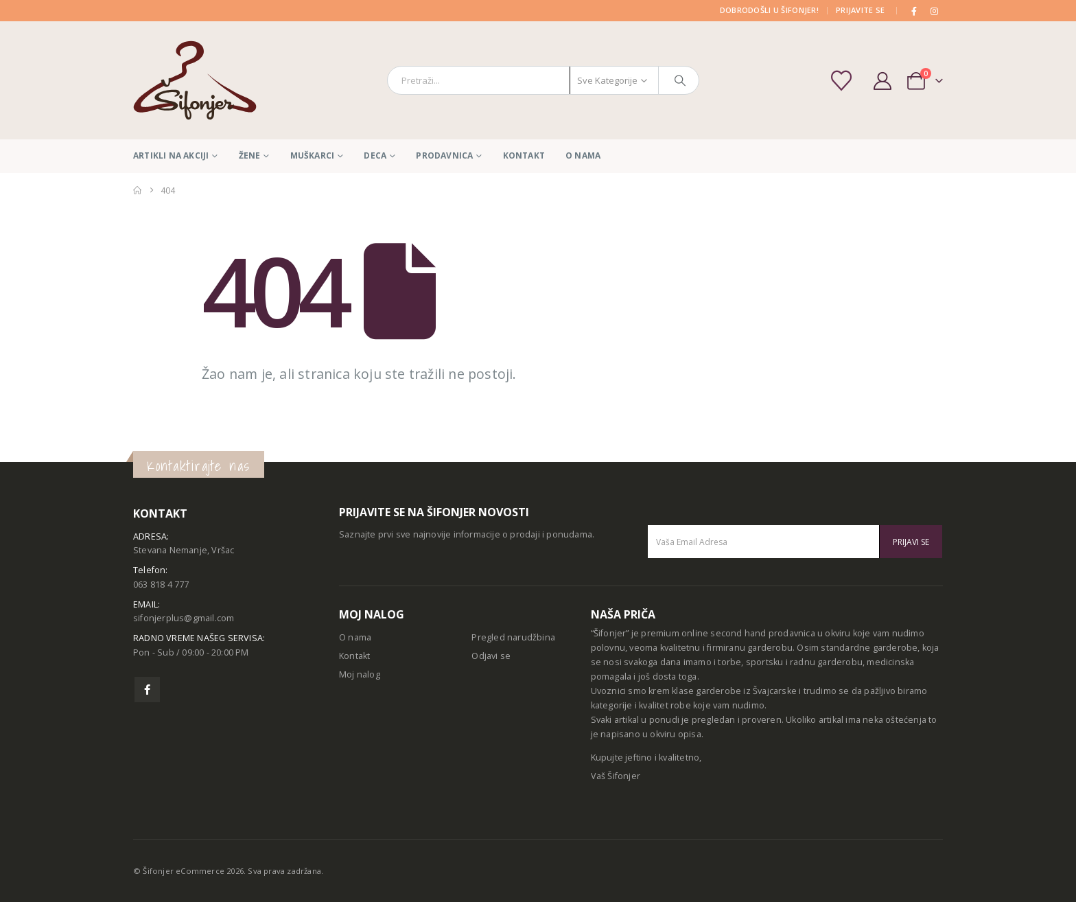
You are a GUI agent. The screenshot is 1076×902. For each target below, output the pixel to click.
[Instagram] (934, 11)
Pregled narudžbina (513, 637)
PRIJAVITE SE (860, 10)
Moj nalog (359, 674)
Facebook (147, 689)
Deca (375, 155)
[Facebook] (915, 11)
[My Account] (882, 80)
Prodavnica (444, 155)
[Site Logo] (195, 80)
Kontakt (524, 155)
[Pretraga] (680, 80)
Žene (250, 155)
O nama (582, 155)
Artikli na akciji (171, 155)
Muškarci (312, 155)
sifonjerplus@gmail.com (183, 618)
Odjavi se (491, 656)
